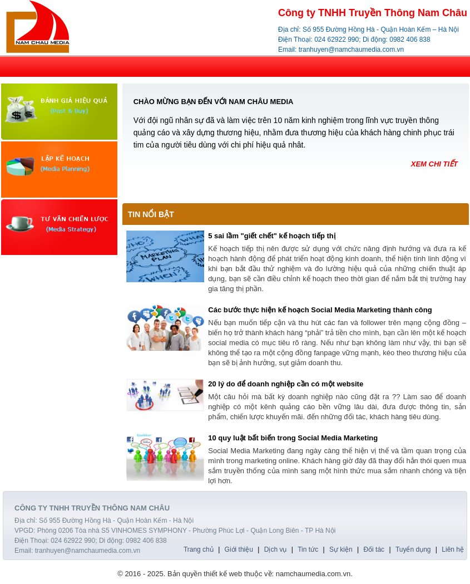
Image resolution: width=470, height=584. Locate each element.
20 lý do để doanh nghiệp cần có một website (285, 384)
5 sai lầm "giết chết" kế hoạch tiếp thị (271, 236)
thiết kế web (223, 574)
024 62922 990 (336, 39)
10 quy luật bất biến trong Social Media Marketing (293, 438)
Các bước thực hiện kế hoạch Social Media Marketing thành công (320, 310)
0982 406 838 (409, 39)
